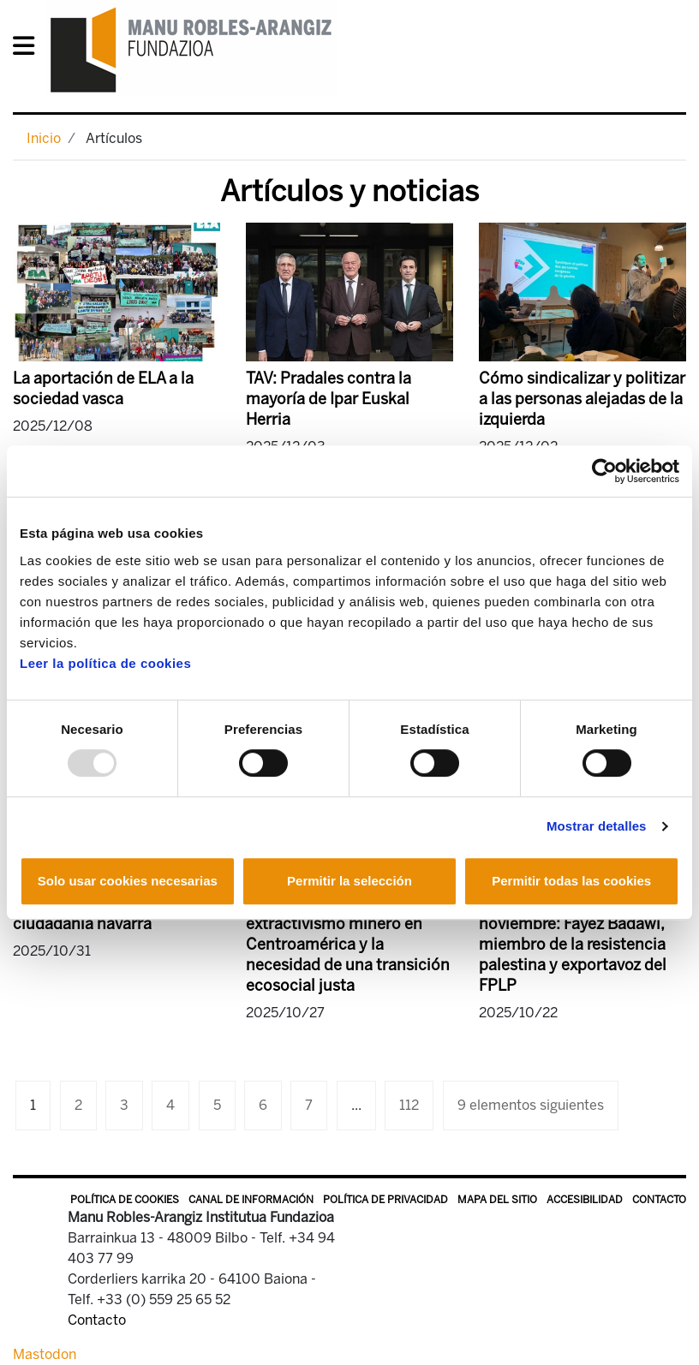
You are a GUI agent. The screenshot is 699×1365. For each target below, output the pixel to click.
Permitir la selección (349, 880)
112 (409, 1105)
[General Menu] (29, 49)
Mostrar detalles (597, 826)
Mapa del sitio (497, 1200)
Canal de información (251, 1200)
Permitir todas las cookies (571, 880)
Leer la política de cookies (105, 663)
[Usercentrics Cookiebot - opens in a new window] (604, 471)
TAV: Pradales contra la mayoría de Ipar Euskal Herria (328, 399)
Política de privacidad (385, 1200)
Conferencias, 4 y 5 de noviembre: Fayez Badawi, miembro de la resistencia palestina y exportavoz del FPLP (572, 944)
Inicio (44, 138)
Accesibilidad (585, 1200)
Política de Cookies (124, 1200)
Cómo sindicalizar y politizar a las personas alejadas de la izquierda (582, 399)
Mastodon (44, 1354)
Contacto (659, 1200)
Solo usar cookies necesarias (128, 880)
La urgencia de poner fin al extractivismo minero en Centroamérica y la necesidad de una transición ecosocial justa (348, 944)
